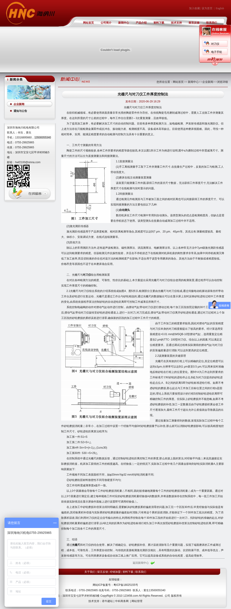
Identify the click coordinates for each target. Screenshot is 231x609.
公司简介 (106, 22)
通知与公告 (20, 111)
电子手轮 (216, 52)
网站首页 (88, 22)
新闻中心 (123, 22)
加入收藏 (194, 8)
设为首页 (207, 8)
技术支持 (176, 22)
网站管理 (137, 601)
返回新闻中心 (141, 562)
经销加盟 (115, 571)
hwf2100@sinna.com (27, 162)
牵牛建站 (107, 601)
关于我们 (89, 571)
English (220, 8)
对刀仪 (215, 43)
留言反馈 (194, 22)
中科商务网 (122, 601)
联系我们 (211, 22)
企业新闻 (19, 104)
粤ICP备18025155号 (125, 584)
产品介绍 (141, 22)
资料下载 (158, 22)
